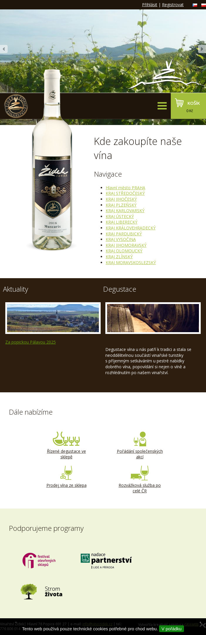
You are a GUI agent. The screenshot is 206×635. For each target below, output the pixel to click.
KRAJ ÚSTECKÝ (120, 216)
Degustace (119, 289)
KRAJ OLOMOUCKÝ (124, 251)
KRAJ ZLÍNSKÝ (119, 256)
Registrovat (173, 4)
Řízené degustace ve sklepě (66, 446)
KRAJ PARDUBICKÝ (124, 234)
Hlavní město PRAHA (125, 187)
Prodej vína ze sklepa (66, 477)
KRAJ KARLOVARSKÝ (125, 210)
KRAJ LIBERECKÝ (121, 222)
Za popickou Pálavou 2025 (30, 342)
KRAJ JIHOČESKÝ (121, 199)
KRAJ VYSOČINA (121, 239)
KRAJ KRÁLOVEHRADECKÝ (131, 228)
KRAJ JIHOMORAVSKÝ (126, 245)
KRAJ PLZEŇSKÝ (121, 205)
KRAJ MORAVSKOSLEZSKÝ (131, 262)
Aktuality (15, 289)
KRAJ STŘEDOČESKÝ (125, 193)
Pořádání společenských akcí (140, 446)
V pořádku (171, 628)
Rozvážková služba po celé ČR (140, 480)
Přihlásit (149, 4)
